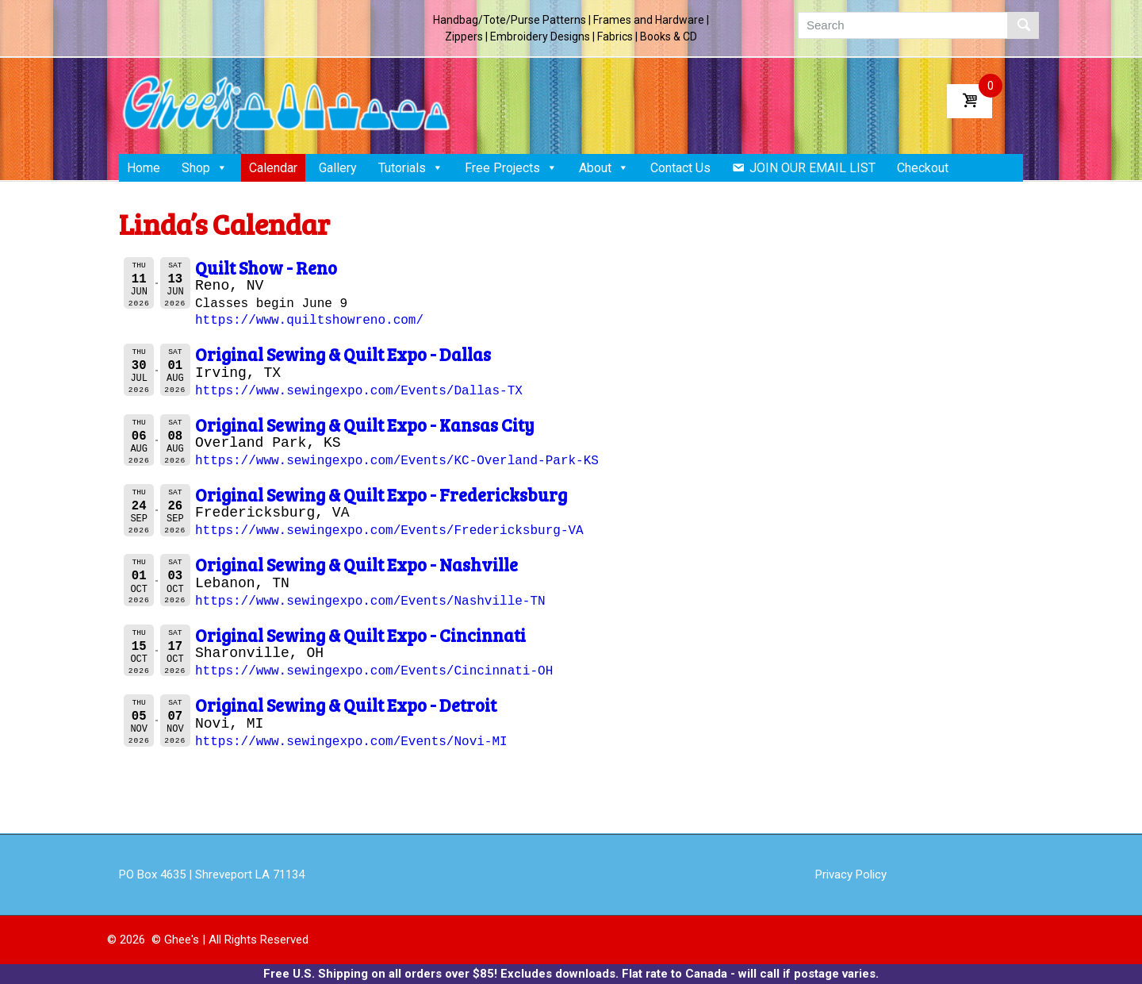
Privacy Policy (851, 874)
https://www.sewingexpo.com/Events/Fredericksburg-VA (389, 531)
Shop (205, 168)
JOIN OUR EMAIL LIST (812, 167)
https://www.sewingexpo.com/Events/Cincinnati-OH (374, 671)
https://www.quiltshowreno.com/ (309, 320)
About (604, 168)
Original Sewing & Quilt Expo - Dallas (343, 354)
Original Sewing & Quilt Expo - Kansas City (365, 424)
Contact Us (680, 167)
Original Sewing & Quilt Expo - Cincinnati (360, 635)
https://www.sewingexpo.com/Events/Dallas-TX (359, 391)
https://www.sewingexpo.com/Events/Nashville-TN (370, 601)
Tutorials (410, 168)
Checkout (922, 167)
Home (143, 167)
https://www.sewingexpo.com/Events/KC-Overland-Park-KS (397, 461)
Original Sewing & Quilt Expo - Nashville (356, 564)
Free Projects (511, 168)
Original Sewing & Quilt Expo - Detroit (345, 705)
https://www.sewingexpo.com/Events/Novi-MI (351, 742)
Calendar (273, 167)
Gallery (338, 167)
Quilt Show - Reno (266, 267)
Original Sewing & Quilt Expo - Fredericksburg (381, 494)
